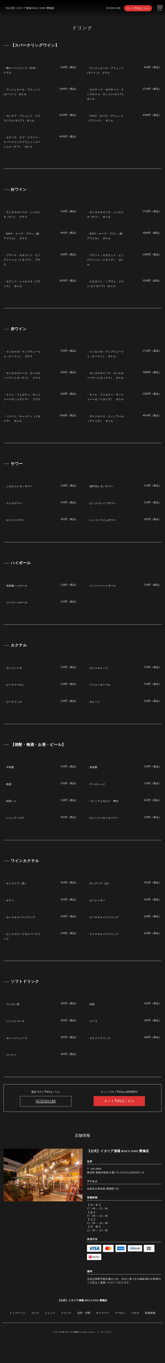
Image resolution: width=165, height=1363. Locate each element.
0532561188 (113, 8)
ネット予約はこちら (138, 8)
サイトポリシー (107, 1332)
